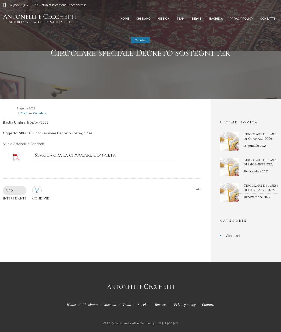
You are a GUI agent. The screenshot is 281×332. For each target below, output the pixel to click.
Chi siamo (143, 18)
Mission (164, 18)
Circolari (233, 236)
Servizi (197, 18)
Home (125, 18)
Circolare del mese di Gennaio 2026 (260, 136)
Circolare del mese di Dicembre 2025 (260, 162)
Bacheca (216, 18)
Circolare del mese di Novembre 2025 (260, 187)
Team (181, 18)
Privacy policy (241, 18)
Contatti (267, 18)
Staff (24, 113)
